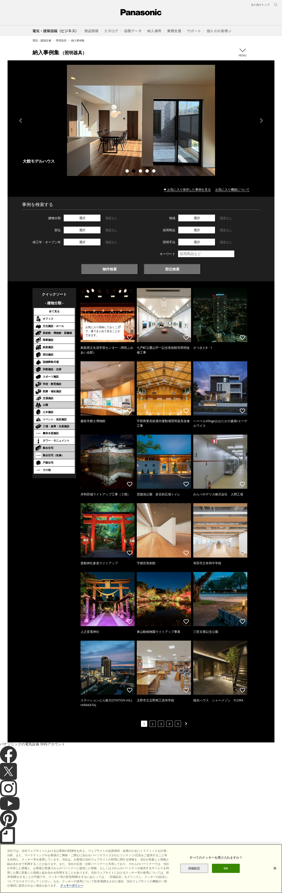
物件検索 (110, 269)
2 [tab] (134, 171)
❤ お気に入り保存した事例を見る (187, 189)
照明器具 (61, 40)
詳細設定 (194, 868)
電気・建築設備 (41, 40)
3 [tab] (141, 171)
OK (226, 868)
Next (261, 120)
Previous (20, 120)
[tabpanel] (141, 120)
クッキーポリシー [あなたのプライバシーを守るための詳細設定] (71, 885)
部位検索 (172, 269)
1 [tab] (127, 171)
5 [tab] (154, 171)
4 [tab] (147, 171)
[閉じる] (275, 868)
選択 (82, 218)
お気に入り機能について (232, 189)
